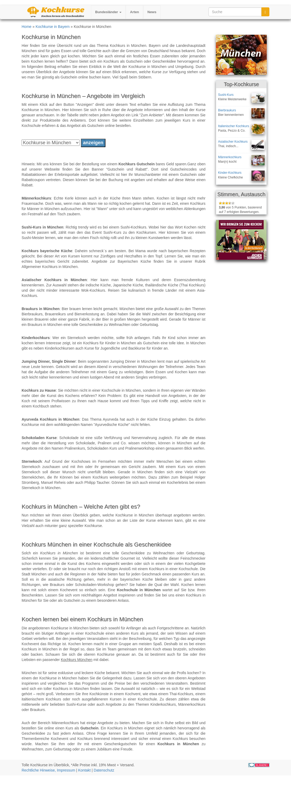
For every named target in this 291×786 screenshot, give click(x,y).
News (151, 12)
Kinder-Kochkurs (229, 173)
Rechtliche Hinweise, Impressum (48, 770)
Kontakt (84, 770)
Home (26, 26)
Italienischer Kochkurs (233, 126)
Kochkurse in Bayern (53, 26)
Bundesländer (108, 12)
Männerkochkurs (229, 157)
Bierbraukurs (227, 110)
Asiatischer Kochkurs (233, 141)
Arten (134, 12)
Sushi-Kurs (226, 95)
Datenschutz (104, 770)
